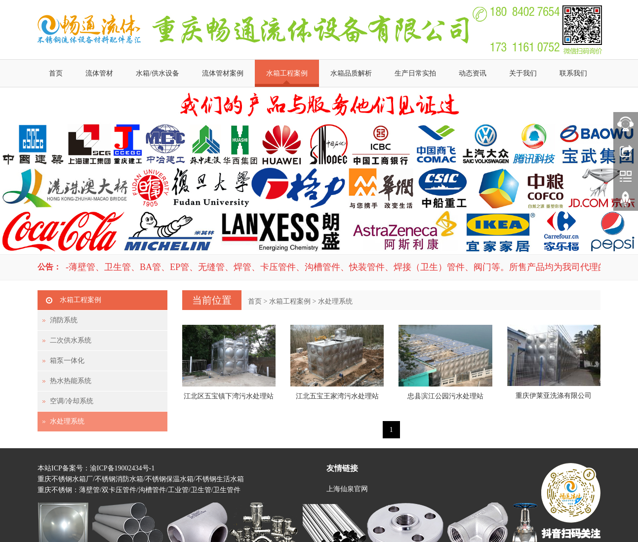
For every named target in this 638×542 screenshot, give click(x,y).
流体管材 (99, 73)
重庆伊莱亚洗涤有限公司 (554, 395)
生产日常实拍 (415, 73)
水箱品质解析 (351, 73)
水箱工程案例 (287, 73)
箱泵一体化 (67, 360)
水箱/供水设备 (157, 73)
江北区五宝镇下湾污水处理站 (229, 396)
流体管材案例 (222, 73)
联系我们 (573, 73)
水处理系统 (335, 301)
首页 (56, 73)
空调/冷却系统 (71, 401)
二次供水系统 (70, 340)
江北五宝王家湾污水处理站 (337, 396)
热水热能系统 (70, 381)
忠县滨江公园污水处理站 (445, 396)
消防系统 (64, 320)
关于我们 (523, 73)
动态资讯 (472, 73)
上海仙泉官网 (347, 489)
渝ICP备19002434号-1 (122, 468)
